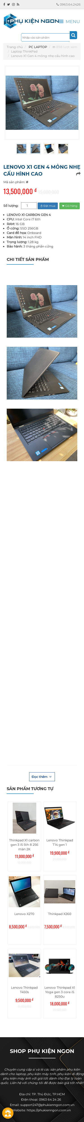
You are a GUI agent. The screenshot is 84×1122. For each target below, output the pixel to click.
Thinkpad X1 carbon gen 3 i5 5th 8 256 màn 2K (24, 844)
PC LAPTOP (38, 47)
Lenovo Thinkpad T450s (24, 990)
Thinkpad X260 (59, 914)
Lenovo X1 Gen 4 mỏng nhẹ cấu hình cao (43, 56)
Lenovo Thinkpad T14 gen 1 (59, 842)
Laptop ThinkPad (24, 51)
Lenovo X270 (24, 914)
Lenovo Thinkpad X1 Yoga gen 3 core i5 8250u (59, 992)
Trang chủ (15, 47)
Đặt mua (47, 205)
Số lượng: (10, 206)
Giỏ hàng (69, 205)
